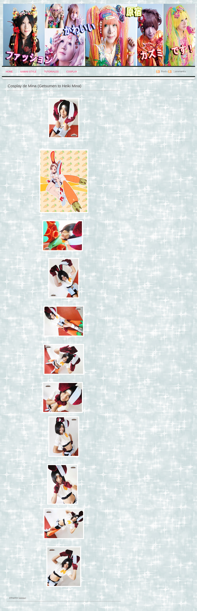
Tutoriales (51, 71)
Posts (164, 71)
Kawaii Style (28, 71)
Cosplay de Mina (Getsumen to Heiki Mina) (44, 86)
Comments (179, 71)
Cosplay (71, 71)
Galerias (22, 598)
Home (9, 71)
